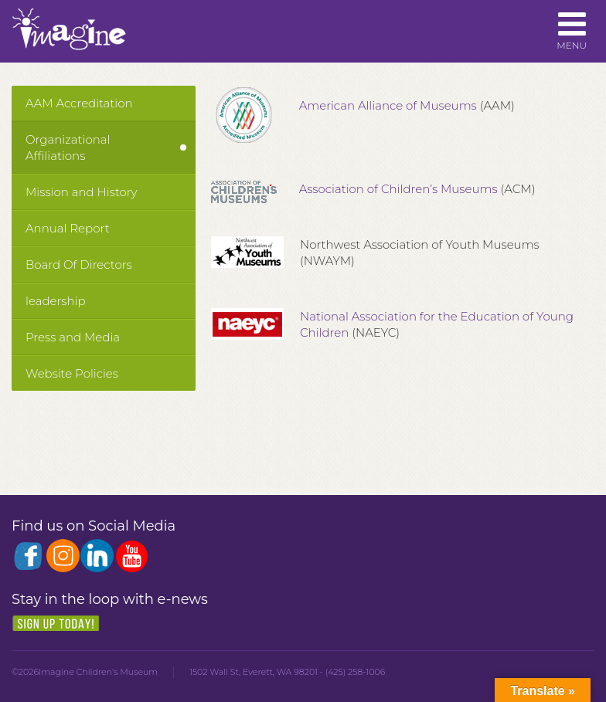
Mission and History (82, 192)
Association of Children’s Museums (398, 188)
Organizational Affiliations (68, 147)
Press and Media (73, 337)
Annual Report (68, 228)
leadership (56, 300)
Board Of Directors (79, 264)
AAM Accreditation (79, 103)
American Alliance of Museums (385, 105)
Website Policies (72, 373)
